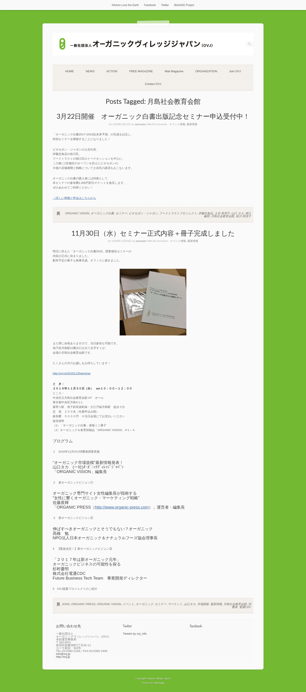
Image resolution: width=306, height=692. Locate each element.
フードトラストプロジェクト (178, 213)
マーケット (175, 604)
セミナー (121, 213)
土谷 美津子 (222, 213)
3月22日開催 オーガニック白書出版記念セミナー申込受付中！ (153, 116)
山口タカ (189, 604)
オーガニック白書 (102, 213)
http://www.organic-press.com (122, 507)
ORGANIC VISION (77, 213)
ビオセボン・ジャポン (143, 213)
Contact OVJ (153, 84)
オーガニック (144, 604)
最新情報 (192, 124)
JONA (66, 604)
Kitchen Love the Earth (125, 5)
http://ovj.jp (63, 656)
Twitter (165, 5)
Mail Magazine (174, 71)
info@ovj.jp (63, 654)
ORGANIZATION (206, 71)
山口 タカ (237, 213)
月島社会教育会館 (222, 216)
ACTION (111, 71)
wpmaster (140, 124)
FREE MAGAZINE (141, 71)
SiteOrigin (158, 683)
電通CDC (245, 607)
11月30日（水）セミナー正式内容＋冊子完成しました (153, 233)
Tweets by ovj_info (135, 633)
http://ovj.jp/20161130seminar (72, 373)
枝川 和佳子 (243, 216)
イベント (128, 604)
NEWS (90, 71)
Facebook (150, 5)
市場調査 (203, 604)
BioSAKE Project (184, 5)
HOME (69, 71)
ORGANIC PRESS (83, 604)
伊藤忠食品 (205, 213)
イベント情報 (177, 124)
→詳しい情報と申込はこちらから (74, 198)
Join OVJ (235, 71)
